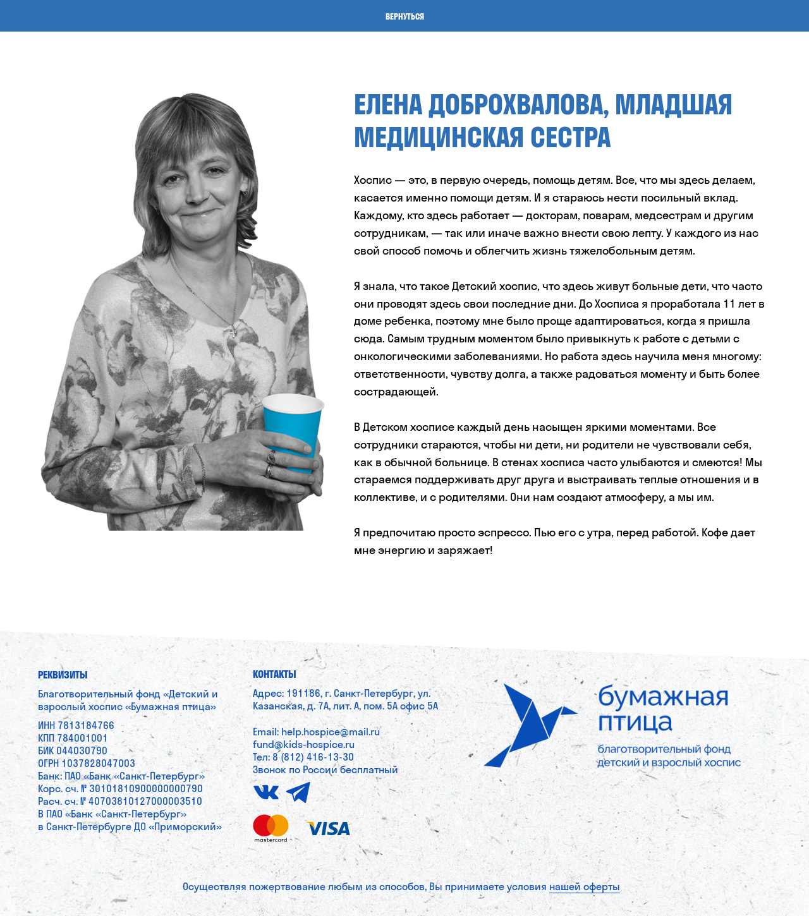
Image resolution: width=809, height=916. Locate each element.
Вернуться (405, 16)
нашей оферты (584, 886)
